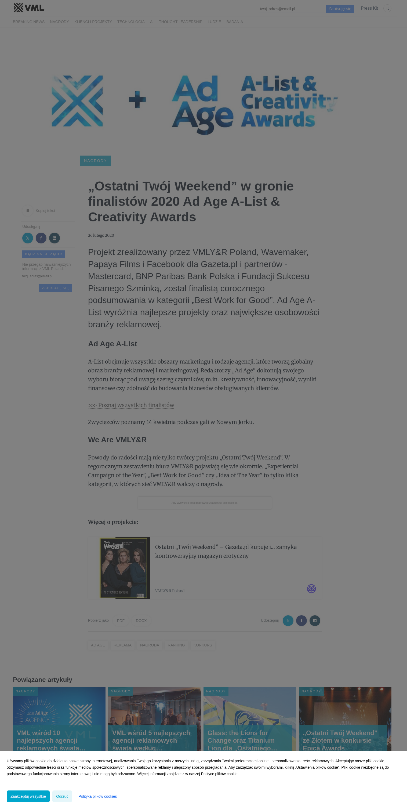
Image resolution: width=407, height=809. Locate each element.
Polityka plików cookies (97, 796)
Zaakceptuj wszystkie (28, 796)
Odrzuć (62, 796)
